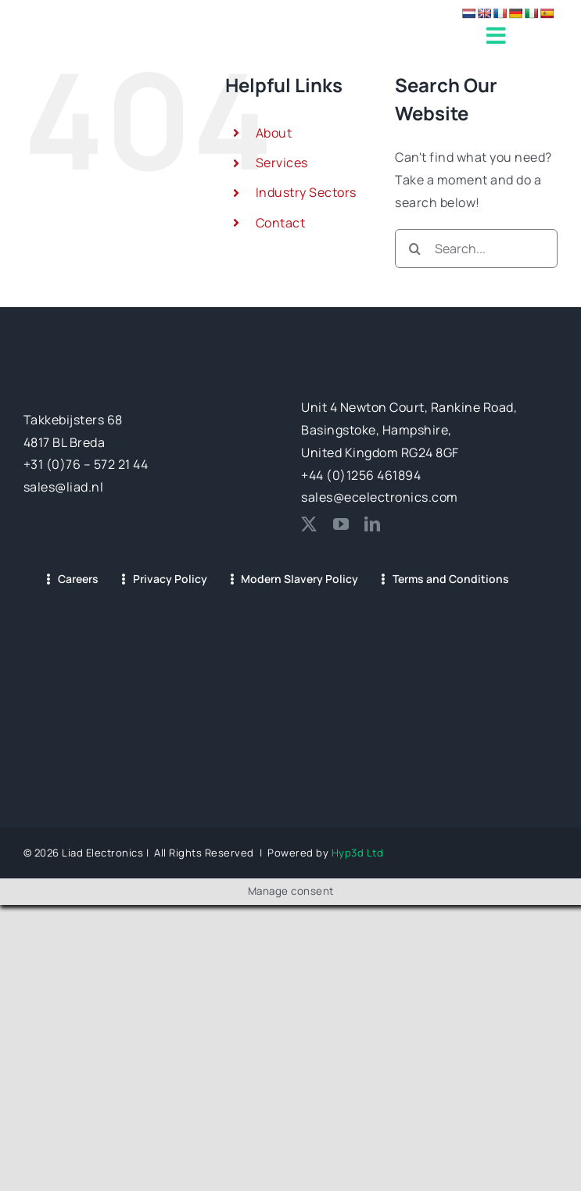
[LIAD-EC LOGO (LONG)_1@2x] (129, 28)
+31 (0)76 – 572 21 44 (86, 464)
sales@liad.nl (63, 486)
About (274, 132)
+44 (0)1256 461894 (361, 475)
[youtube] (341, 524)
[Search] (414, 248)
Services (282, 162)
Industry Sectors (306, 192)
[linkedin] (372, 524)
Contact (281, 222)
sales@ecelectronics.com (379, 497)
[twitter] (309, 524)
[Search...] (476, 248)
